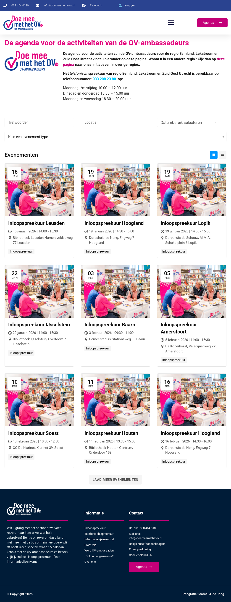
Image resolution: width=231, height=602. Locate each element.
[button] (171, 23)
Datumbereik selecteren (189, 122)
